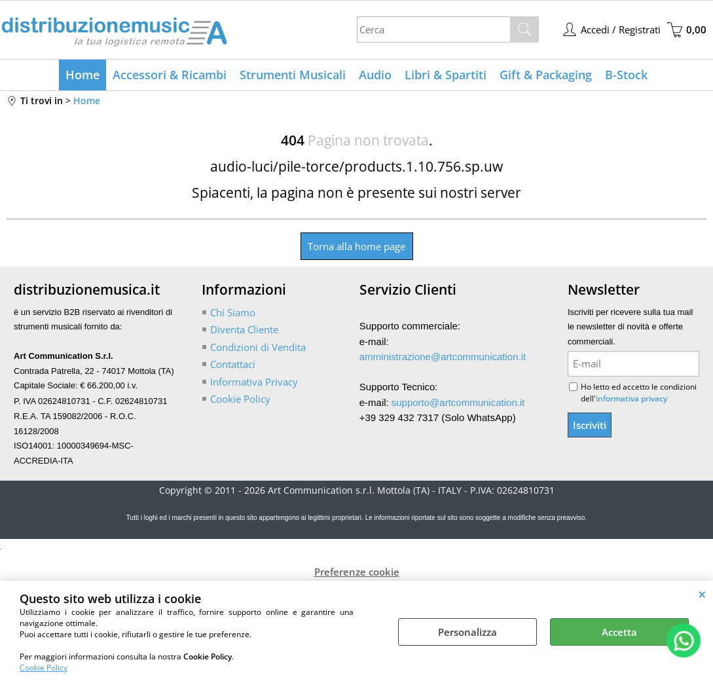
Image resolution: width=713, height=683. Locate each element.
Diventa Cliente (244, 329)
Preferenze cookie (356, 571)
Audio (375, 75)
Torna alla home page (356, 246)
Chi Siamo (232, 312)
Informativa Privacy (254, 381)
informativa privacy (631, 398)
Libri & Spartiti (445, 75)
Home (82, 75)
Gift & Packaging (546, 75)
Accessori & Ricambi (170, 75)
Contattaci (232, 364)
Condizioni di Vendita (258, 347)
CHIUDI (702, 593)
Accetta (619, 631)
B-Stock (626, 75)
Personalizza (467, 631)
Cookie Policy (43, 667)
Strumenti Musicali (293, 75)
